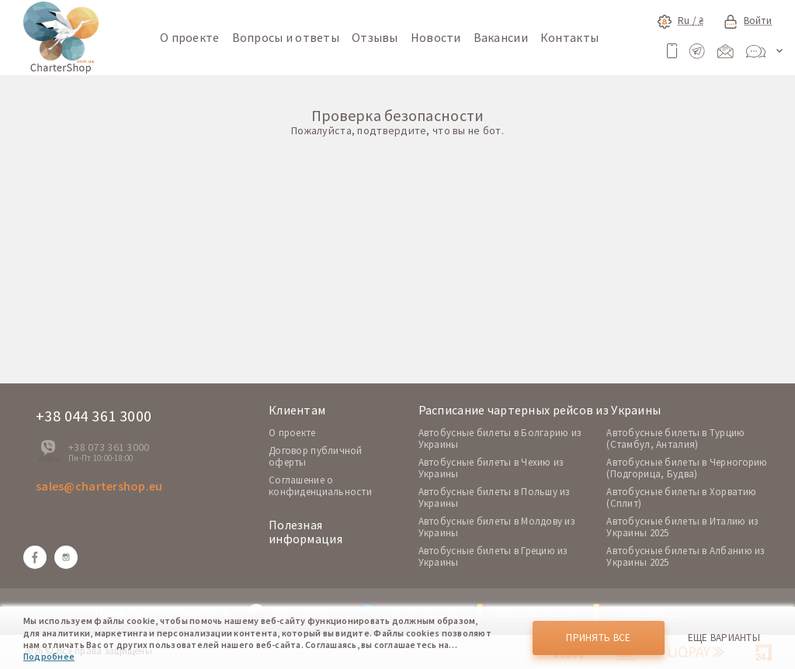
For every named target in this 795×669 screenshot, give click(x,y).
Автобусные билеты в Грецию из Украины (493, 556)
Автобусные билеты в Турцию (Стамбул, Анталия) (675, 438)
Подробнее (49, 656)
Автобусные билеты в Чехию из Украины (491, 468)
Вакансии (501, 37)
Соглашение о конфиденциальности (320, 485)
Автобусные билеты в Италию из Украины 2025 (682, 527)
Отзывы (375, 37)
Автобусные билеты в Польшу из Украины (494, 497)
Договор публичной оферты (316, 456)
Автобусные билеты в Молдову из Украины (496, 527)
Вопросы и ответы (285, 37)
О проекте (190, 37)
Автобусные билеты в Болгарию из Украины (499, 438)
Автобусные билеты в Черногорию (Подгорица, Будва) (686, 468)
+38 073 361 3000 (108, 447)
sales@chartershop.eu (99, 486)
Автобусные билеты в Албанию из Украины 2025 (685, 556)
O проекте (292, 432)
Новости (436, 37)
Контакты (569, 37)
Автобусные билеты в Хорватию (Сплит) (681, 497)
